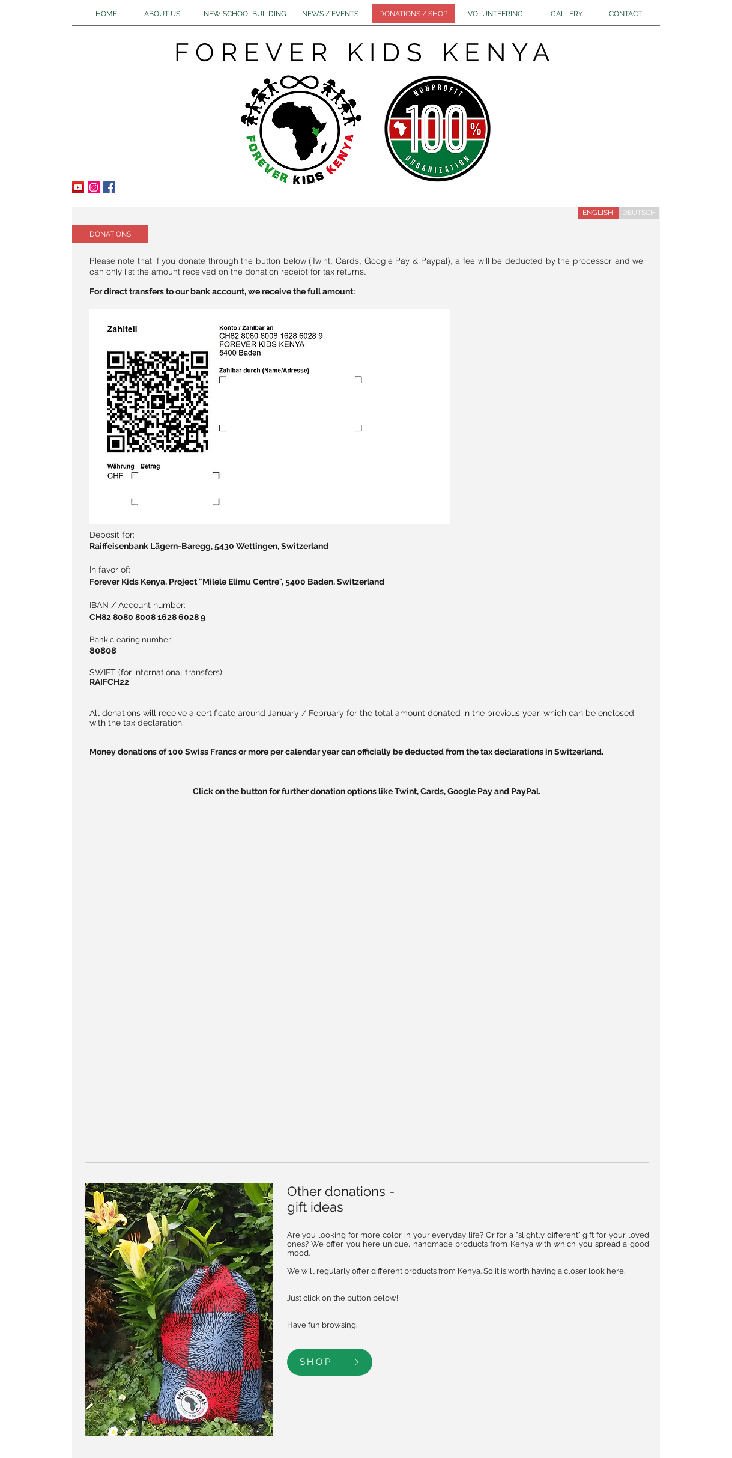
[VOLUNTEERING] (495, 13)
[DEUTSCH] (639, 213)
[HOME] (106, 13)
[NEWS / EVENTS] (331, 13)
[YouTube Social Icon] (78, 187)
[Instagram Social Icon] (94, 187)
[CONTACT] (625, 13)
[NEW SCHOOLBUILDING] (245, 13)
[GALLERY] (567, 13)
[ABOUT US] (162, 13)
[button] (110, 234)
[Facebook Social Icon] (109, 187)
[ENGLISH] (598, 213)
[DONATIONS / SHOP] (413, 13)
